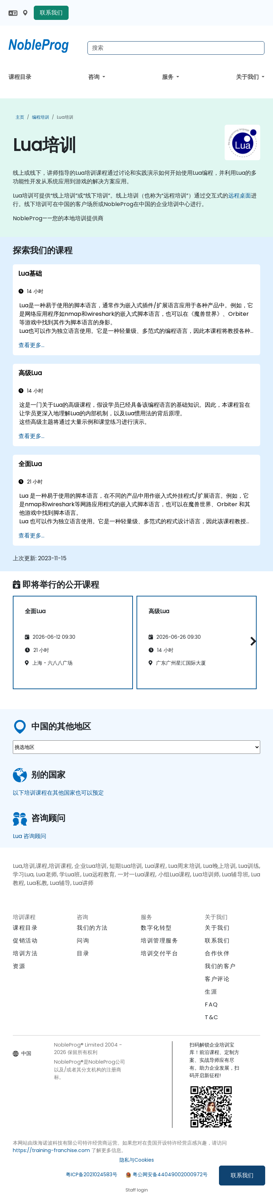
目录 (83, 953)
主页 (20, 117)
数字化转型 (156, 928)
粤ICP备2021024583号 (91, 1174)
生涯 (211, 992)
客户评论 (217, 979)
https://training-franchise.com (51, 1150)
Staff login (136, 1190)
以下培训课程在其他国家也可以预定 (58, 793)
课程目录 (20, 77)
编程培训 (40, 117)
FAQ (211, 1004)
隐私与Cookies (136, 1159)
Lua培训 (65, 117)
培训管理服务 (159, 940)
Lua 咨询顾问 (29, 836)
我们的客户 (220, 966)
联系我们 (242, 1175)
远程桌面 (239, 195)
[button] (251, 641)
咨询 (94, 77)
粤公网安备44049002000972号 (170, 1174)
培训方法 (25, 953)
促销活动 (25, 940)
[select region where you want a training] (136, 747)
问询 (83, 941)
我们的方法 (92, 928)
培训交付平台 (159, 953)
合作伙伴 (217, 953)
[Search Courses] (175, 48)
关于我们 (248, 77)
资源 (19, 966)
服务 (168, 77)
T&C (212, 1017)
